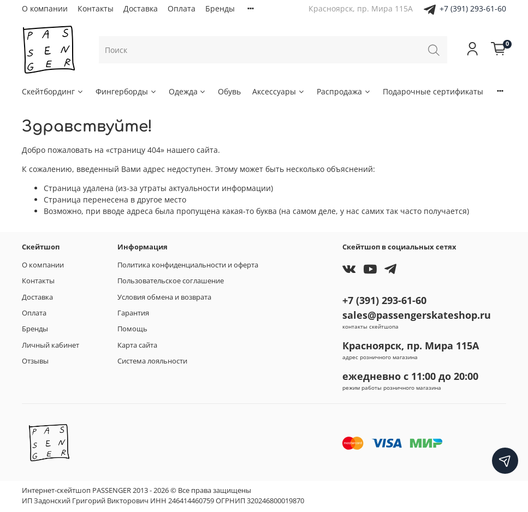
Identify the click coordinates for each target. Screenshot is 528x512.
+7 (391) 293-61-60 (473, 8)
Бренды (220, 8)
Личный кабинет (50, 345)
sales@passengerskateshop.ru (416, 315)
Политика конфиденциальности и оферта (187, 265)
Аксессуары (278, 91)
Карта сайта (137, 345)
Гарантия (133, 313)
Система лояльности (152, 361)
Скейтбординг (53, 91)
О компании (45, 8)
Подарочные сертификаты (433, 91)
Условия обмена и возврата (164, 297)
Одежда (188, 91)
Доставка (140, 8)
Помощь (132, 329)
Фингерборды (126, 91)
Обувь (229, 91)
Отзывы (35, 361)
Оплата (181, 8)
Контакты (96, 8)
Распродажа (344, 91)
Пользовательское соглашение (170, 280)
